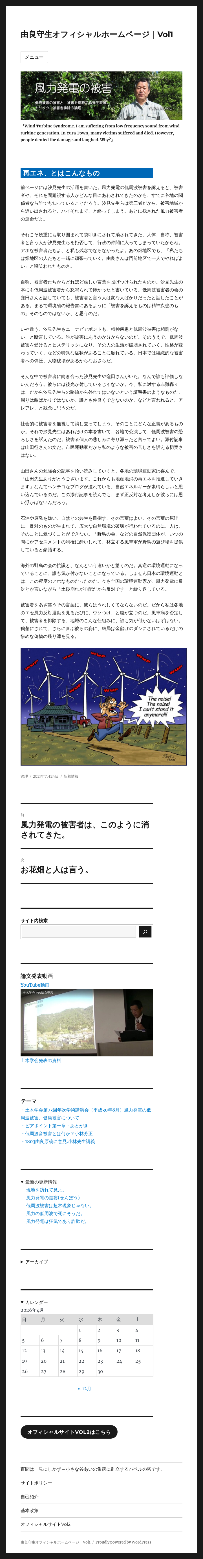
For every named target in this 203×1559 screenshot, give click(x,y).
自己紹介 (30, 1496)
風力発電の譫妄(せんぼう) (53, 1197)
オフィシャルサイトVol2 (45, 1524)
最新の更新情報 (41, 1182)
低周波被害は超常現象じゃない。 (60, 1205)
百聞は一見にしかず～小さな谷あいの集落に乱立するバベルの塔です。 (93, 1469)
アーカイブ (36, 1262)
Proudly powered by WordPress (123, 1542)
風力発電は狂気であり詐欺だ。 (57, 1221)
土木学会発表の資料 (41, 1060)
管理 (24, 776)
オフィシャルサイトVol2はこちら (69, 1432)
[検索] (145, 932)
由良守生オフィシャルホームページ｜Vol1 (97, 34)
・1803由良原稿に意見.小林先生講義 (58, 1141)
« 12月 (84, 1388)
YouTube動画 (35, 985)
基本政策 (30, 1510)
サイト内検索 (34, 920)
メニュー (34, 57)
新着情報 (71, 776)
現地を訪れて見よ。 (46, 1190)
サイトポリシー (36, 1483)
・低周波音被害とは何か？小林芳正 (57, 1133)
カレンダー (36, 1302)
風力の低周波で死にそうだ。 (55, 1213)
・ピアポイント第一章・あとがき (54, 1125)
